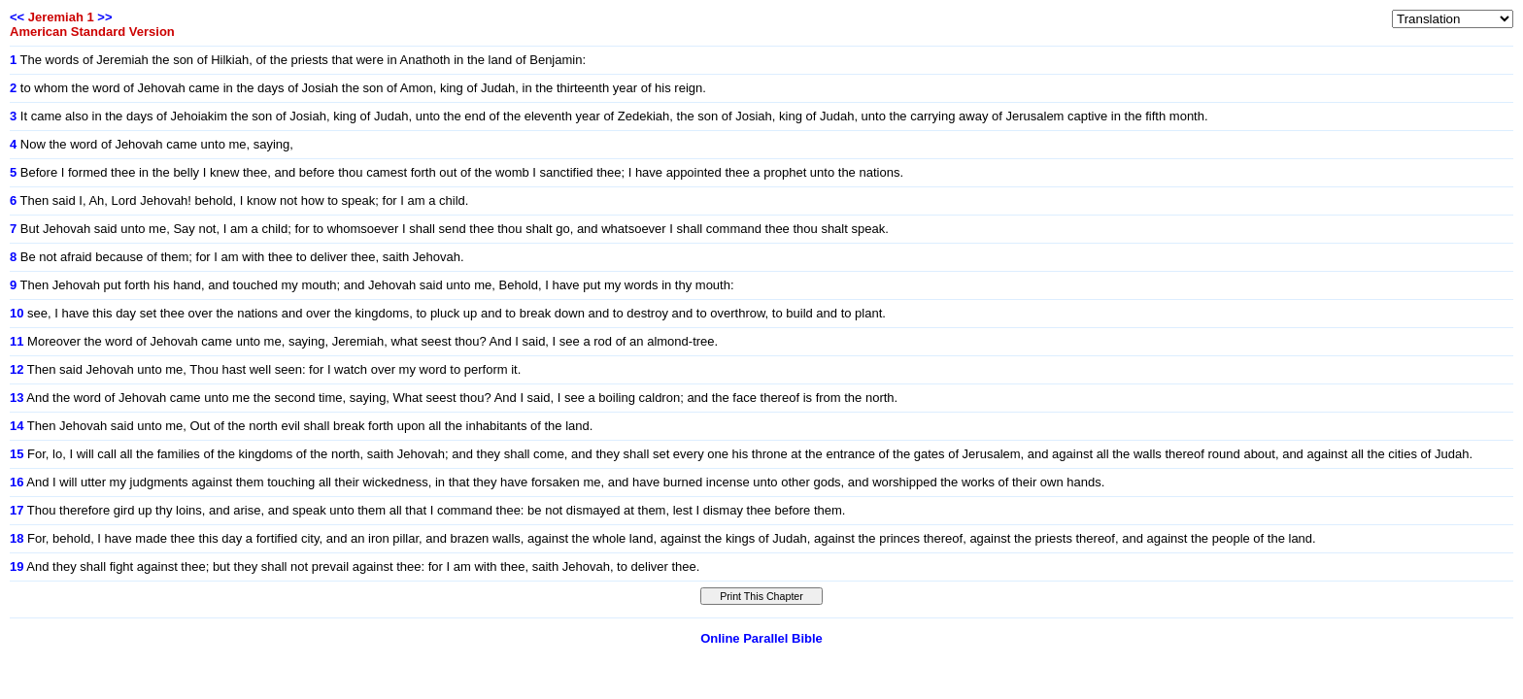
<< (17, 17)
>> (104, 17)
